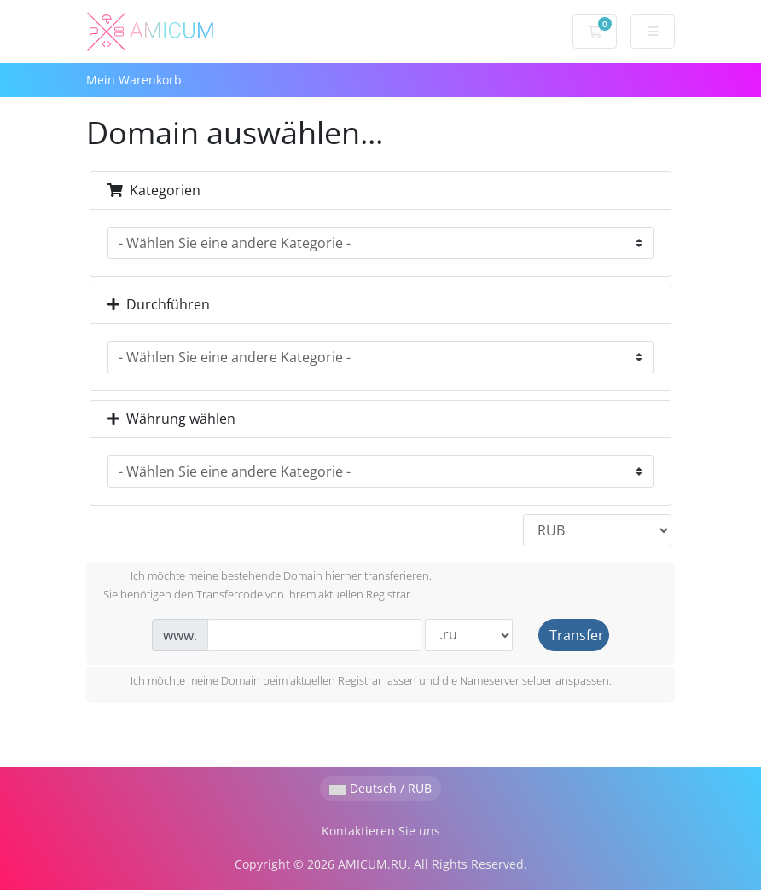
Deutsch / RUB (380, 788)
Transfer (576, 635)
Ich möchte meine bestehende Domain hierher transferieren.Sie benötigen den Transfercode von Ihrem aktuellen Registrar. (267, 585)
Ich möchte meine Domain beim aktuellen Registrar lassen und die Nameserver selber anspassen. (357, 682)
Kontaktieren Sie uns (381, 831)
